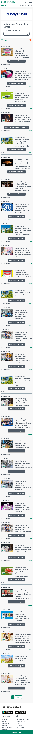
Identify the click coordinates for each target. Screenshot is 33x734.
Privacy (4, 725)
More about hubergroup (16, 61)
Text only (19, 725)
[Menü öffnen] (30, 2)
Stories (3, 5)
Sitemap (5, 729)
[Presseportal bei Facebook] (12, 716)
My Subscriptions (26, 5)
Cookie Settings (7, 727)
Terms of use (20, 721)
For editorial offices (22, 719)
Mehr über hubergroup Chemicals (16, 127)
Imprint (4, 719)
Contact (4, 721)
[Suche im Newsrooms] (16, 34)
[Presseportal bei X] (14, 716)
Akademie (5, 723)
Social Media (20, 727)
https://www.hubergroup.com (12, 30)
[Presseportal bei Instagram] (16, 716)
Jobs (17, 723)
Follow (16, 732)
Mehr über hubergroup (16, 216)
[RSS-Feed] (30, 40)
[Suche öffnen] (26, 2)
